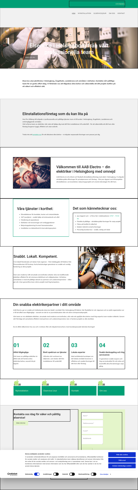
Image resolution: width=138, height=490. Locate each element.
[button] (30, 57)
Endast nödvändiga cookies (122, 478)
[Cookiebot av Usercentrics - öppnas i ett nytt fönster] (12, 486)
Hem (73, 13)
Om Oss (112, 13)
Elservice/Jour (100, 13)
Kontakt (121, 13)
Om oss (103, 391)
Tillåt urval (122, 472)
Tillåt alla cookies (122, 466)
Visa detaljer (104, 486)
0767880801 (120, 4)
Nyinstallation (84, 13)
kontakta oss (36, 134)
